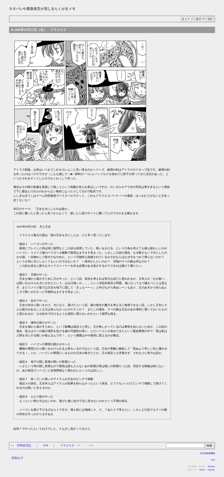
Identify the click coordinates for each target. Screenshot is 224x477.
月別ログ (17, 458)
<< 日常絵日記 (21, 445)
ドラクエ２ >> (70, 445)
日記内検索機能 (207, 453)
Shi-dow (211, 466)
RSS (213, 460)
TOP (45, 445)
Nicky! (202, 469)
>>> (91, 445)
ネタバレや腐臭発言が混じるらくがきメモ (42, 9)
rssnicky (211, 469)
